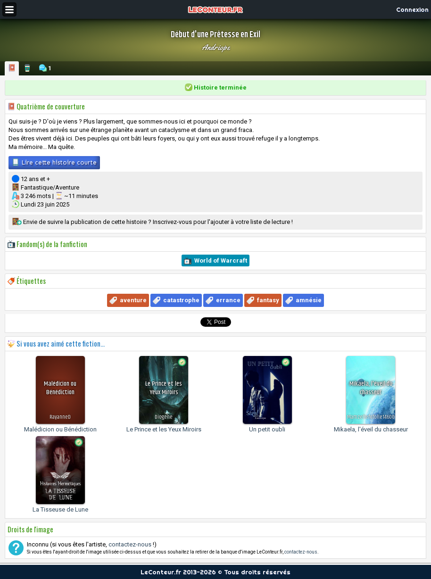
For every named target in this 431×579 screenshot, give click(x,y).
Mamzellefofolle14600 (371, 417)
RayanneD (60, 417)
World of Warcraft (220, 260)
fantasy (268, 300)
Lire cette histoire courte (54, 162)
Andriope (216, 47)
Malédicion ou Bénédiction (60, 429)
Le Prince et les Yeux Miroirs (163, 429)
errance (228, 300)
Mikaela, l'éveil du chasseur (371, 429)
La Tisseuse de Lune (60, 509)
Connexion (412, 9)
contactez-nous (129, 544)
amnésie (309, 300)
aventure (133, 300)
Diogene (164, 417)
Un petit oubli (267, 429)
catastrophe (181, 300)
